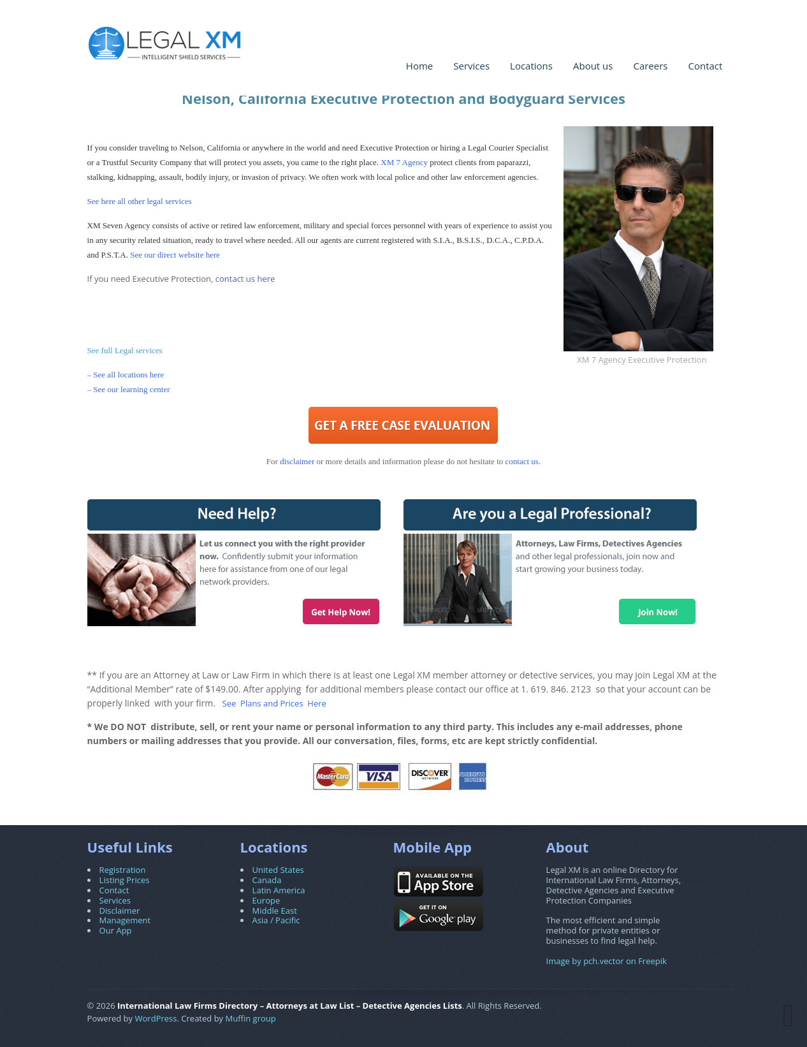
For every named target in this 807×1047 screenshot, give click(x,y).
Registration (122, 869)
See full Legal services (125, 350)
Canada (267, 880)
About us (593, 65)
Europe (266, 900)
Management (125, 920)
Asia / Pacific (276, 920)
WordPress (156, 1018)
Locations (531, 65)
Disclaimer (119, 910)
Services (471, 65)
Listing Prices (124, 880)
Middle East (274, 910)
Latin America (278, 890)
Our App (115, 930)
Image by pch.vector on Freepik (606, 961)
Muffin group (251, 1018)
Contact (705, 65)
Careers (650, 65)
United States (278, 869)
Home (419, 65)
